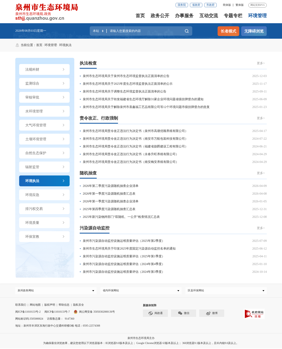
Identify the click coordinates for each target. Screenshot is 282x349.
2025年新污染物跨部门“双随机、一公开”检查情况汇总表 (121, 216)
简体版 (227, 4)
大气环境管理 (45, 125)
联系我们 (20, 305)
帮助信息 (64, 305)
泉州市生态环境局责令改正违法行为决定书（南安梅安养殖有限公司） (131, 161)
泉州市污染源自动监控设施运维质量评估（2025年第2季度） (124, 240)
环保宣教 (45, 236)
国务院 (182, 4)
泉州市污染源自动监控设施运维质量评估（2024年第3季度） (124, 271)
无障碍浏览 (254, 31)
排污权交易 (45, 208)
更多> (261, 63)
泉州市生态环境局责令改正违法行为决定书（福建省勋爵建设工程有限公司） (135, 146)
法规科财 (45, 69)
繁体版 (240, 4)
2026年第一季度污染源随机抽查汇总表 (109, 193)
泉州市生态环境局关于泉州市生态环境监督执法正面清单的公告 (126, 76)
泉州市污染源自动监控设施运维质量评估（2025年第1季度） (124, 256)
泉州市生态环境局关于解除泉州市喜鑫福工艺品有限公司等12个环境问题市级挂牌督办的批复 (146, 107)
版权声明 (49, 305)
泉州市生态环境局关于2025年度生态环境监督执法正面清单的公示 (128, 83)
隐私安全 (78, 305)
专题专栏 (233, 15)
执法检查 (88, 63)
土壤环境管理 (45, 139)
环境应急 (45, 194)
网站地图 (35, 305)
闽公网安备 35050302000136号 (94, 312)
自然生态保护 (45, 153)
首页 (140, 15)
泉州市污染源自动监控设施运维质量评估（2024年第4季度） (124, 264)
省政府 (196, 4)
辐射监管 (45, 167)
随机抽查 (88, 173)
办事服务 (184, 15)
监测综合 (45, 83)
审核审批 (45, 97)
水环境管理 (45, 111)
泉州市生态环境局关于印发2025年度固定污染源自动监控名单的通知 (129, 248)
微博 (212, 314)
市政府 (210, 4)
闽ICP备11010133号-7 (57, 312)
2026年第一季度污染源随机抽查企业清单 (110, 201)
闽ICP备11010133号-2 (28, 312)
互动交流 (208, 15)
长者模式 (228, 31)
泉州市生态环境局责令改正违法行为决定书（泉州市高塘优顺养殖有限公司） (135, 131)
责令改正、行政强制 (99, 118)
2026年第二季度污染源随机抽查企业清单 (110, 185)
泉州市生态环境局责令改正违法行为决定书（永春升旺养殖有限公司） (131, 154)
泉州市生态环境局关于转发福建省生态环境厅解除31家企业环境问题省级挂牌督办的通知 (143, 99)
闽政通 (155, 314)
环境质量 (45, 222)
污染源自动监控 (94, 228)
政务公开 (160, 15)
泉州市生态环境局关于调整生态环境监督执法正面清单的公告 (124, 91)
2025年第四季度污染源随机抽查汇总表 (109, 209)
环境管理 (257, 15)
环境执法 (65, 45)
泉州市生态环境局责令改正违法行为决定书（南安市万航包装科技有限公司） (135, 138)
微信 (183, 314)
